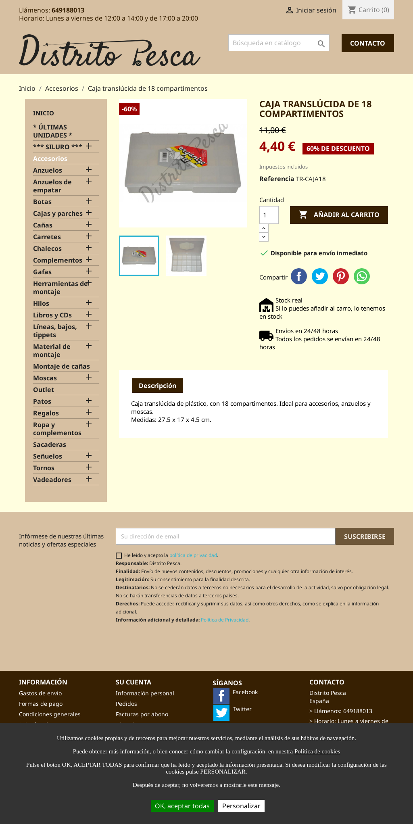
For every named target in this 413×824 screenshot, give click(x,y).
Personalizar (241, 805)
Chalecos (47, 248)
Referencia (276, 179)
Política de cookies (317, 751)
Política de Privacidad (224, 619)
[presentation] (183, 643)
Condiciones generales (50, 714)
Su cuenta (133, 682)
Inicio (43, 113)
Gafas (42, 272)
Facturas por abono (142, 714)
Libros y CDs (52, 315)
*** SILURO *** (57, 147)
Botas (42, 202)
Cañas (42, 225)
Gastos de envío (40, 693)
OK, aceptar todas (182, 805)
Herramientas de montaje (60, 288)
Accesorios (50, 158)
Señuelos (47, 456)
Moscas (45, 378)
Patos (42, 401)
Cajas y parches (58, 213)
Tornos (43, 468)
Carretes (47, 237)
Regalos (46, 413)
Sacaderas (49, 444)
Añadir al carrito (339, 215)
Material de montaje (52, 350)
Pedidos (126, 703)
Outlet (43, 390)
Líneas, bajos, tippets (55, 331)
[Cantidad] (269, 215)
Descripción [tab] (157, 385)
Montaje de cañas (61, 366)
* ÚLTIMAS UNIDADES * (52, 131)
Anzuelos (47, 170)
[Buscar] (279, 42)
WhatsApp (362, 276)
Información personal (145, 693)
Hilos (41, 303)
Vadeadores (52, 480)
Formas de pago (41, 703)
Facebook (299, 276)
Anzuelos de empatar (52, 186)
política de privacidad (193, 555)
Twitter (320, 276)
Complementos (57, 260)
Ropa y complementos (57, 429)
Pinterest (341, 276)
